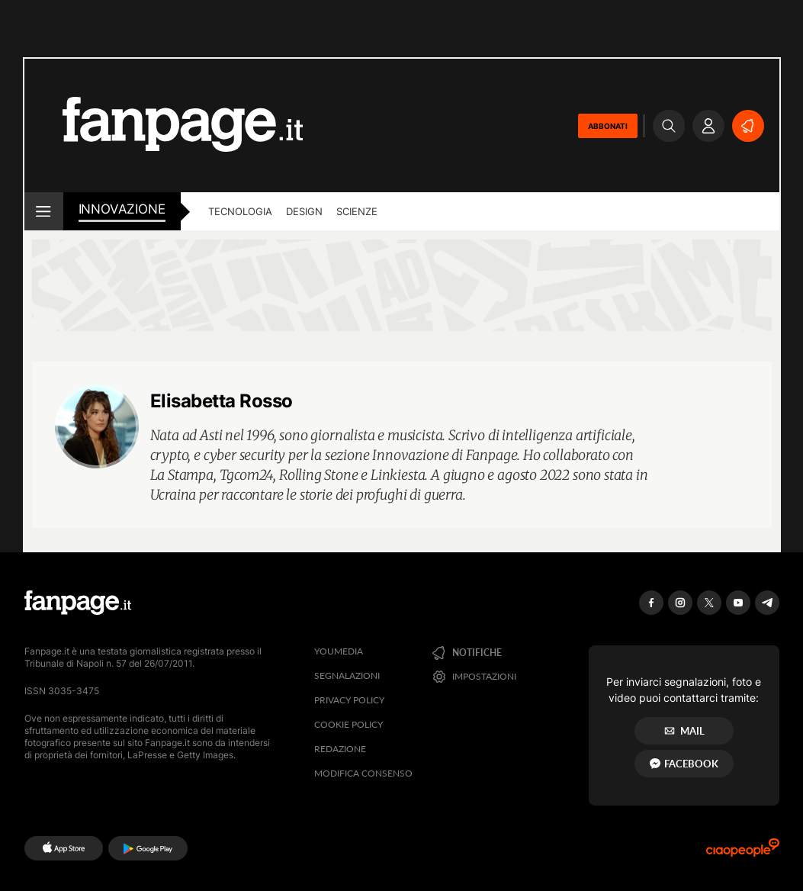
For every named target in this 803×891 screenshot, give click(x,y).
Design (304, 211)
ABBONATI (608, 125)
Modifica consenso (363, 773)
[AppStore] (63, 848)
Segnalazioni (347, 675)
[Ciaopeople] (742, 852)
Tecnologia (240, 211)
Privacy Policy (349, 700)
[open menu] (43, 211)
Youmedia (338, 651)
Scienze (356, 211)
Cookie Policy (348, 724)
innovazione (122, 209)
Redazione (340, 748)
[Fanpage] (77, 602)
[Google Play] (147, 848)
